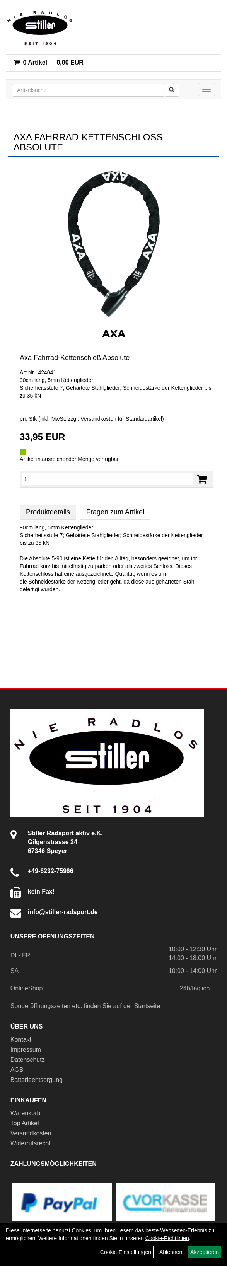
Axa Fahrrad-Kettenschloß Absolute (75, 358)
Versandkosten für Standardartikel (121, 419)
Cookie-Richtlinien (167, 1238)
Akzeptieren (204, 1252)
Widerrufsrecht (30, 1143)
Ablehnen (170, 1252)
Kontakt (20, 1039)
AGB (17, 1069)
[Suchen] (171, 90)
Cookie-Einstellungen (125, 1252)
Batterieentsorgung (36, 1080)
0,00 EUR (49, 62)
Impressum (25, 1049)
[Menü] (206, 89)
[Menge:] (107, 479)
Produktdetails (48, 512)
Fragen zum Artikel (115, 512)
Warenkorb (25, 1113)
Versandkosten (30, 1133)
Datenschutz (27, 1059)
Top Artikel (24, 1123)
